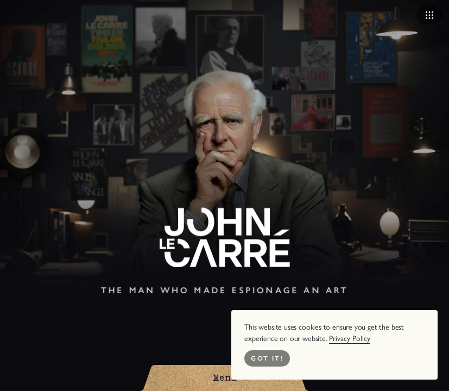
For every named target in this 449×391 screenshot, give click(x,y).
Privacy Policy (349, 338)
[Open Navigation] (429, 15)
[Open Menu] (225, 378)
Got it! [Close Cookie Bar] (267, 358)
